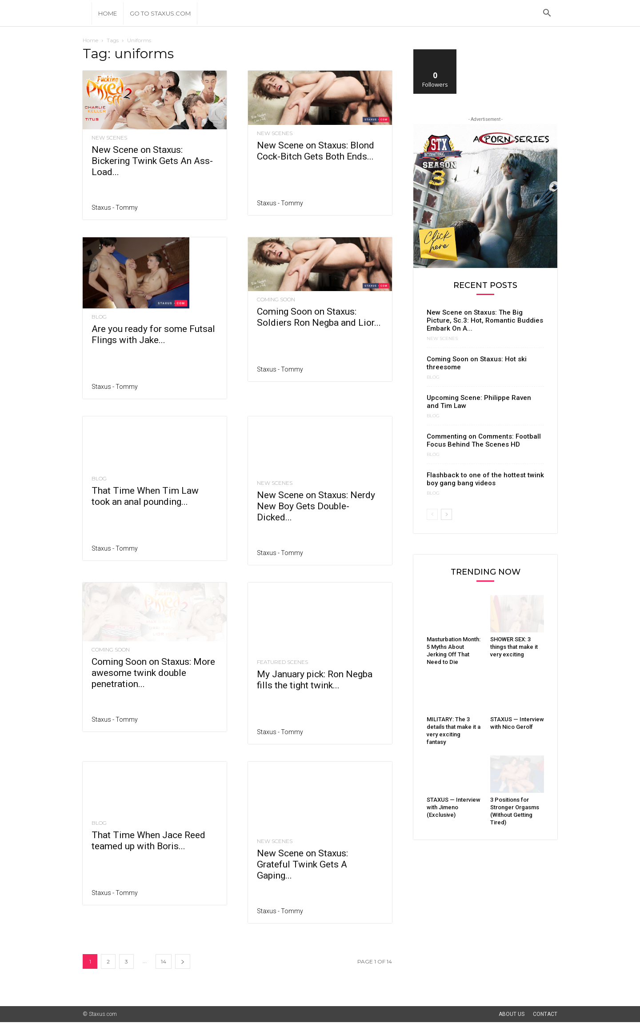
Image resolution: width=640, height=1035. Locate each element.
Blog (99, 317)
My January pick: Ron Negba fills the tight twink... (314, 674)
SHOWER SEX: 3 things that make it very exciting (514, 647)
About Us (511, 1027)
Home (107, 13)
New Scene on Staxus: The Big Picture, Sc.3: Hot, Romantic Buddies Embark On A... (485, 320)
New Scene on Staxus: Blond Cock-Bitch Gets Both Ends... (315, 151)
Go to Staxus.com (160, 13)
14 (163, 974)
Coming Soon (276, 299)
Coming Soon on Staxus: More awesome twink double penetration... (153, 698)
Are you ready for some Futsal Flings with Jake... (153, 334)
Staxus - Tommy (115, 207)
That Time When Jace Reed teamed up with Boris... (148, 853)
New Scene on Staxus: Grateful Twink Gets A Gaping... (302, 877)
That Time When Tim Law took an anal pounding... (145, 513)
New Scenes (109, 137)
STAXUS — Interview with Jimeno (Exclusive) (453, 807)
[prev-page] (432, 514)
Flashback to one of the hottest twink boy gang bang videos (485, 479)
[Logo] (87, 13)
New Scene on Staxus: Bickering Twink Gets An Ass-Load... (152, 160)
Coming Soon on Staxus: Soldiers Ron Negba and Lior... (319, 317)
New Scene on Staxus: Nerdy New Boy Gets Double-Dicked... (316, 519)
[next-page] (182, 974)
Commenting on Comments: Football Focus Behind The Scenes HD (484, 440)
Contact (545, 1027)
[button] (546, 14)
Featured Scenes (282, 656)
